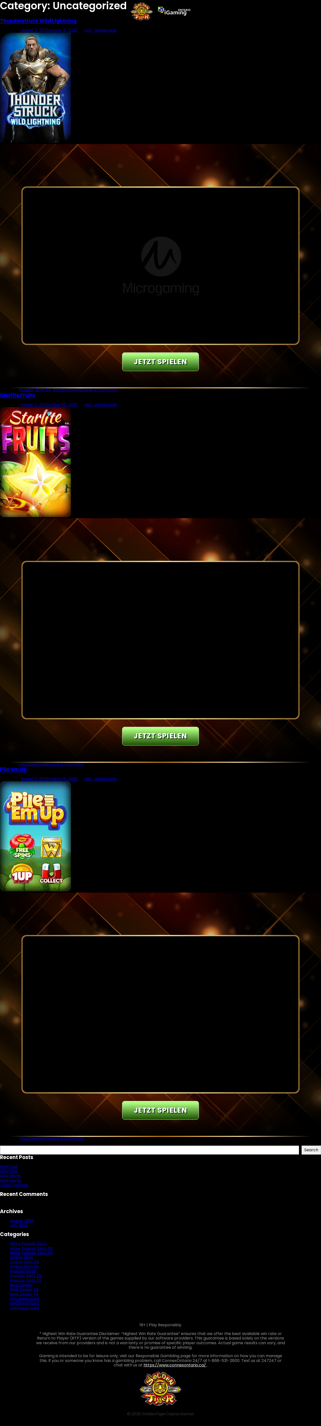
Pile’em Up (13, 769)
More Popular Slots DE (31, 1248)
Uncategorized (67, 390)
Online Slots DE (24, 1262)
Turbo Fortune (14, 1185)
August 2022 (22, 1221)
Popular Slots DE (35, 390)
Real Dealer (21, 1285)
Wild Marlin (10, 1176)
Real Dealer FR (24, 1294)
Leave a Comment (99, 390)
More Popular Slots (28, 1244)
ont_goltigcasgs (100, 30)
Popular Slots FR (25, 1280)
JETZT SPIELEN (160, 362)
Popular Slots (23, 1271)
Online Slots (21, 1257)
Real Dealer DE (24, 1289)
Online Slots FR (24, 1266)
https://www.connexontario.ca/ (175, 1365)
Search (7, 1143)
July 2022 (19, 1225)
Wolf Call (8, 1167)
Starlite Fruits (17, 395)
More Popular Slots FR (31, 1253)
